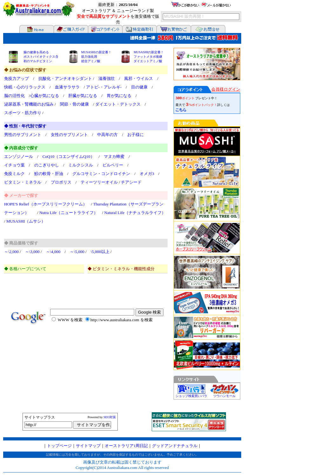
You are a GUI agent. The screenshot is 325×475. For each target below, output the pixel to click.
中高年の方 (107, 134)
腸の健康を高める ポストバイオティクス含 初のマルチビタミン (40, 56)
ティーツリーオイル (99, 182)
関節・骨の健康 (74, 104)
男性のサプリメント (22, 134)
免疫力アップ (16, 78)
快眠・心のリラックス (24, 87)
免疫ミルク (14, 173)
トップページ (59, 445)
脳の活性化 (14, 95)
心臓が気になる (44, 95)
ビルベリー (113, 165)
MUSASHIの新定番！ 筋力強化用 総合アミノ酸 (96, 56)
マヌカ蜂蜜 (114, 156)
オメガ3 (147, 173)
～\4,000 (53, 251)
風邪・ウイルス (138, 78)
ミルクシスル (80, 165)
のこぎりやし (46, 165)
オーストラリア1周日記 (126, 445)
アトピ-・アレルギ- (104, 87)
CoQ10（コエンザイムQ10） (69, 156)
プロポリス (61, 182)
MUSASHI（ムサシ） (26, 221)
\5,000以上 (100, 251)
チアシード (131, 182)
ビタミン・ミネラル (22, 182)
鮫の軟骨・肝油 (48, 173)
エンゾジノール (18, 156)
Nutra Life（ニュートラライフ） (68, 212)
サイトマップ (88, 445)
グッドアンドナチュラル (174, 445)
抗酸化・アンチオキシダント (65, 78)
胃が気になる (119, 95)
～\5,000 (77, 251)
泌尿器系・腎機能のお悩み (29, 104)
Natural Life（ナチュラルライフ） (135, 212)
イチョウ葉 (14, 165)
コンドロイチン (115, 173)
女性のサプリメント (69, 134)
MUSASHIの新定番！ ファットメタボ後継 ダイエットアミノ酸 (149, 56)
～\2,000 (11, 251)
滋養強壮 (106, 78)
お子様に (135, 134)
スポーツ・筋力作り (22, 112)
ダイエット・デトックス (118, 104)
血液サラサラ (67, 87)
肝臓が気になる (82, 95)
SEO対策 (109, 417)
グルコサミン (84, 173)
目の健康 (139, 87)
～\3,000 (32, 251)
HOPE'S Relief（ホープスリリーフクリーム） (45, 204)
